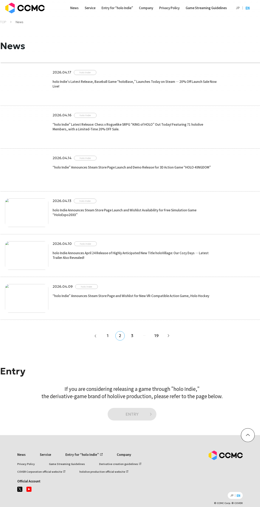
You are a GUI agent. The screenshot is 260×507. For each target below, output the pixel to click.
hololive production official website (102, 471)
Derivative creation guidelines (118, 464)
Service (90, 7)
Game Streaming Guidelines (206, 7)
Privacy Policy (169, 7)
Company (146, 7)
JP (238, 7)
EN (248, 7)
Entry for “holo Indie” (117, 7)
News (74, 7)
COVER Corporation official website (39, 471)
